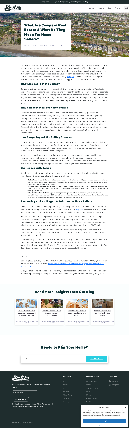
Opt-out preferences (104, 425)
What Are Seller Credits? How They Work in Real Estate (102, 313)
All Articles (42, 45)
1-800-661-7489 (115, 8)
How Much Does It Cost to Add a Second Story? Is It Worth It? (77, 313)
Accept (104, 421)
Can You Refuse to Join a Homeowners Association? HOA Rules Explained (26, 313)
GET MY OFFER (96, 359)
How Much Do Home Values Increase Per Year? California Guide (51, 313)
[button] (125, 407)
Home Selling (56, 45)
